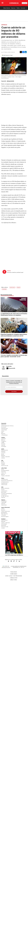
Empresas (13, 8)
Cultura (3, 457)
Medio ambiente (5, 488)
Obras (2, 431)
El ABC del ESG (5, 496)
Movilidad (3, 492)
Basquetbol (4, 512)
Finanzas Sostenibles (6, 493)
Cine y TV (3, 473)
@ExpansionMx (10, 81)
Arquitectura (4, 483)
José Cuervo (12, 287)
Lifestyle (3, 515)
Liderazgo (3, 502)
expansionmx (9, 561)
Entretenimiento (5, 470)
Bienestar (3, 525)
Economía (23, 8)
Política (18, 8)
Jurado (3, 527)
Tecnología (4, 429)
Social (2, 489)
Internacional (4, 428)
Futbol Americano (5, 511)
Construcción (4, 479)
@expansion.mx (14, 561)
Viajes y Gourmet (5, 456)
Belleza (3, 455)
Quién (2, 448)
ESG (2, 432)
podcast (9, 270)
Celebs (3, 464)
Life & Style (4, 468)
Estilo (2, 469)
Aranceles (4, 289)
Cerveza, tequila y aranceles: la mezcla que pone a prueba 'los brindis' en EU (14, 355)
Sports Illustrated (5, 507)
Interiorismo (4, 484)
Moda (2, 454)
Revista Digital (5, 516)
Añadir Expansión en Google (7, 55)
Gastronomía (4, 520)
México (3, 439)
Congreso (3, 441)
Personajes (4, 524)
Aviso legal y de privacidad (13, 575)
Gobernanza (4, 490)
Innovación (4, 494)
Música (3, 474)
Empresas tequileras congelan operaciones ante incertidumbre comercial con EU (14, 335)
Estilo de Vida (4, 526)
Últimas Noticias (6, 8)
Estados (3, 443)
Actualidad (4, 501)
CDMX (2, 442)
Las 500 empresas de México (14, 555)
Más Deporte (4, 513)
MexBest (3, 518)
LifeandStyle (4, 434)
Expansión (9, 366)
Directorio (13, 579)
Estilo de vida (4, 465)
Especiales (4, 504)
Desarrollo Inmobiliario (7, 480)
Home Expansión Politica (7, 425)
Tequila (18, 287)
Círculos (3, 452)
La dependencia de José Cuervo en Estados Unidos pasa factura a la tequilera (14, 314)
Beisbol (3, 509)
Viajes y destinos (5, 522)
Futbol (2, 508)
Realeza (3, 451)
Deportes (3, 471)
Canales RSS (13, 577)
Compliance (13, 573)
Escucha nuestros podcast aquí (15, 272)
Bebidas (3, 521)
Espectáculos (4, 450)
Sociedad (3, 446)
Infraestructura (5, 481)
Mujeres (3, 433)
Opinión (3, 445)
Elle (2, 460)
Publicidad (13, 571)
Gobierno (3, 438)
